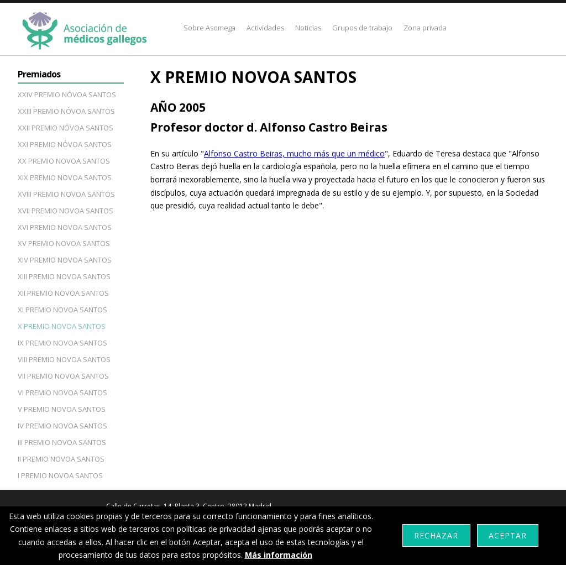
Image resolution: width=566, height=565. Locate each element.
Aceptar (508, 535)
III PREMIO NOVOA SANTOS (62, 442)
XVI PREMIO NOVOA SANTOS (65, 227)
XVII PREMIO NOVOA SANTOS (65, 211)
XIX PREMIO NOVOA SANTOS (65, 177)
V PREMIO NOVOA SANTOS (62, 409)
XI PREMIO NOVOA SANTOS (62, 310)
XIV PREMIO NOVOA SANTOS (65, 260)
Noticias (308, 28)
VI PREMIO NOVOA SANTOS (62, 392)
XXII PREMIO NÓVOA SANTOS (65, 128)
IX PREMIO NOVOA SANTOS (62, 343)
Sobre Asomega (209, 28)
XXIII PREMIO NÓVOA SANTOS (66, 111)
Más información (278, 555)
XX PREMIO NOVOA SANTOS (64, 161)
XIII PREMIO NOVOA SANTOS (64, 276)
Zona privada (425, 28)
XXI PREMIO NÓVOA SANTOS (65, 144)
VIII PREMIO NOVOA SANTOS (64, 359)
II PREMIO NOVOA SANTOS (61, 459)
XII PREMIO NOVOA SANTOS (63, 293)
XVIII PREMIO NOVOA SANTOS (66, 194)
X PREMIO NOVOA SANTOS (62, 326)
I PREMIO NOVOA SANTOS (60, 475)
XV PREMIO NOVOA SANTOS (64, 243)
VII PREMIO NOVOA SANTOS (63, 376)
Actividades (265, 28)
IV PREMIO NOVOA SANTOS (62, 426)
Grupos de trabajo (362, 28)
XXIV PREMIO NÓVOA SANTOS (67, 95)
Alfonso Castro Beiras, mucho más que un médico (294, 153)
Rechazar (436, 535)
